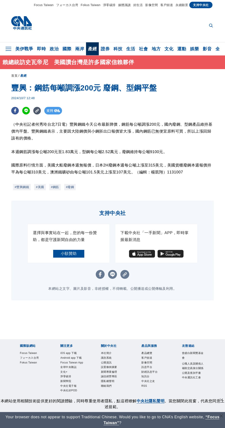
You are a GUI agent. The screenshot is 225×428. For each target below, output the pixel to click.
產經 (92, 48)
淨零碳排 (109, 4)
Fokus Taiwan (91, 4)
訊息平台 (148, 371)
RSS (145, 393)
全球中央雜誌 (71, 382)
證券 (105, 48)
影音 (207, 48)
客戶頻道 (166, 4)
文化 (168, 48)
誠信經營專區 (112, 382)
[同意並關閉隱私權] (221, 400)
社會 (143, 48)
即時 (41, 48)
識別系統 (108, 359)
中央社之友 (150, 387)
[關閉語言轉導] (221, 416)
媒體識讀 (124, 4)
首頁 (14, 75)
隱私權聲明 (110, 387)
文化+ (65, 387)
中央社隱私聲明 (151, 401)
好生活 (138, 4)
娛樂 (194, 48)
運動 (181, 48)
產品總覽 (148, 354)
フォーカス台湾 (67, 4)
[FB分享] (15, 110)
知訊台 (147, 382)
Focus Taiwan (44, 4)
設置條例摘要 (112, 371)
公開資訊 (108, 365)
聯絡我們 (108, 393)
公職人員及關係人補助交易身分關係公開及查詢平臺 (193, 373)
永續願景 (182, 4)
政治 (54, 48)
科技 (117, 48)
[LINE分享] (26, 110)
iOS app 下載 (71, 354)
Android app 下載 (70, 362)
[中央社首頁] (21, 24)
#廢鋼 (70, 187)
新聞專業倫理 (112, 376)
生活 (130, 48)
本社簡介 (108, 354)
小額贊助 (69, 253)
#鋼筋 (55, 187)
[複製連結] (37, 110)
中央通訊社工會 (193, 390)
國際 (66, 48)
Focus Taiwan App (71, 373)
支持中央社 (201, 5)
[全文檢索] (211, 26)
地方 (156, 48)
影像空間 (151, 4)
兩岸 (79, 48)
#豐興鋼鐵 (22, 187)
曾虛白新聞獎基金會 (193, 356)
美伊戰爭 (24, 48)
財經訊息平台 (152, 376)
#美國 (40, 187)
